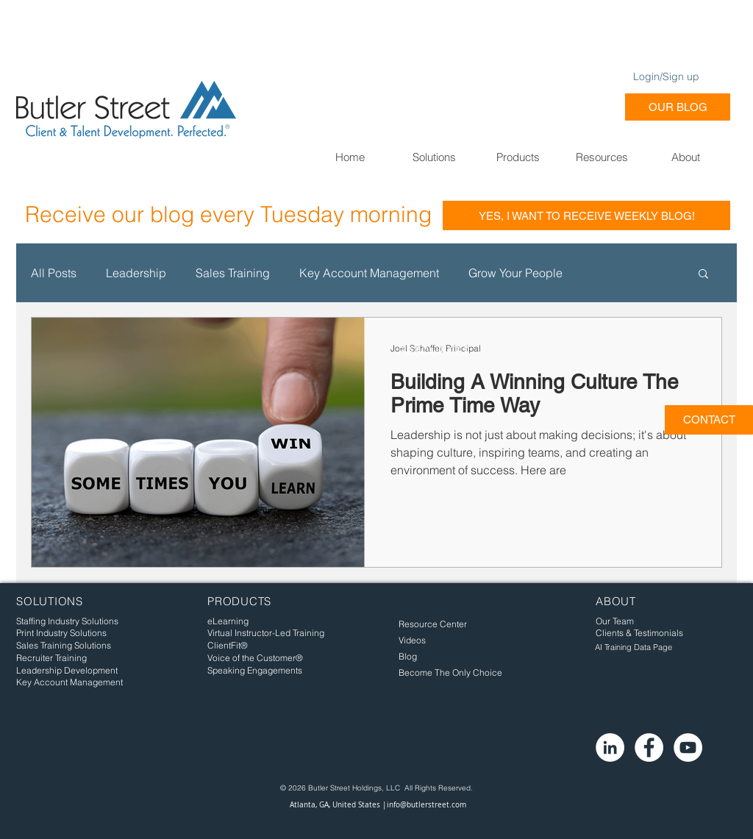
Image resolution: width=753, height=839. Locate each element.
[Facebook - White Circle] (649, 747)
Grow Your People (515, 272)
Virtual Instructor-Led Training (265, 632)
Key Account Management (369, 272)
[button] (434, 157)
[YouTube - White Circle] (688, 747)
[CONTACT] (709, 420)
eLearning (228, 620)
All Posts (53, 272)
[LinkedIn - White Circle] (610, 747)
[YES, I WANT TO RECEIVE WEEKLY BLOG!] (586, 215)
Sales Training (233, 272)
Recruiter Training (51, 657)
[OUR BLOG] (677, 107)
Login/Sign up (666, 76)
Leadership (136, 272)
